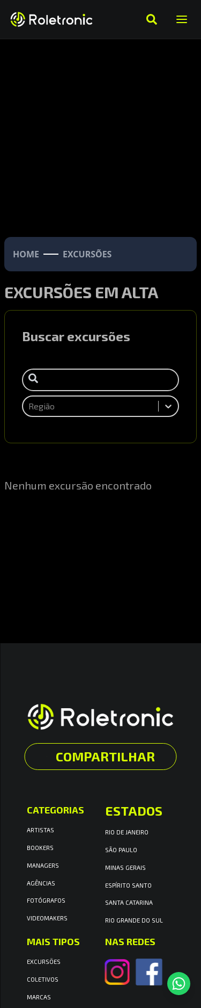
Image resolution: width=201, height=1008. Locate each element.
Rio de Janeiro (126, 832)
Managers (43, 865)
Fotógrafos (46, 900)
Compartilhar (101, 756)
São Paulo (121, 849)
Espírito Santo (128, 885)
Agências (41, 883)
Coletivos (42, 979)
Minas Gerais (125, 867)
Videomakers (47, 918)
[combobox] (29, 406)
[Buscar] (151, 19)
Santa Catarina (129, 902)
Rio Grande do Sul (134, 920)
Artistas (40, 829)
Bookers (40, 847)
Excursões (44, 961)
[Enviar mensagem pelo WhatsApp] (178, 983)
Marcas (39, 996)
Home (26, 254)
